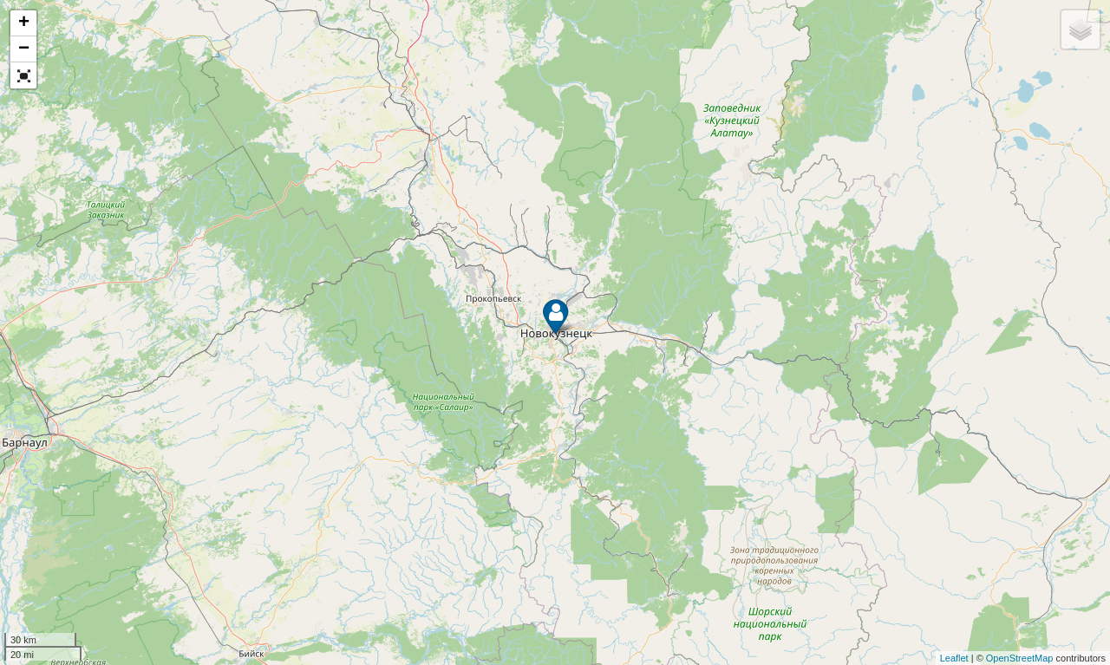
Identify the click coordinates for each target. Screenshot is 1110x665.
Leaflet (954, 658)
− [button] (23, 49)
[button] (23, 75)
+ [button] (23, 23)
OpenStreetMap (1020, 658)
